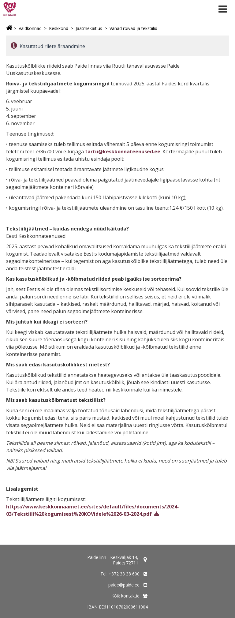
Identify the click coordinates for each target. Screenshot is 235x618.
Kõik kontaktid (125, 596)
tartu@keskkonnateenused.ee (122, 151)
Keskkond (58, 28)
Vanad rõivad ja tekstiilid (133, 28)
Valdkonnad (30, 28)
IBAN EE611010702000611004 (117, 607)
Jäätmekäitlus (89, 28)
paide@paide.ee (124, 585)
